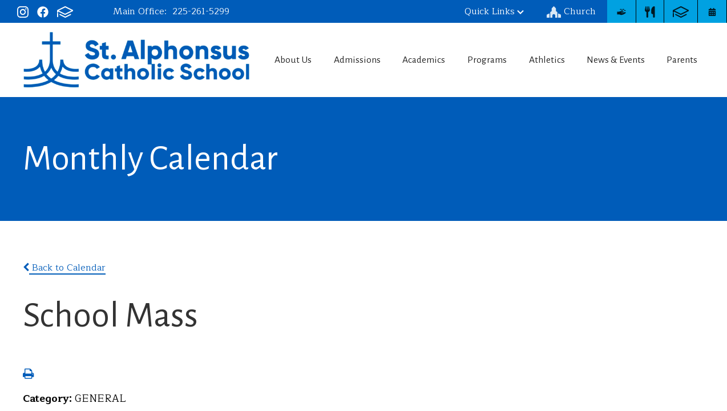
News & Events (618, 60)
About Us (286, 60)
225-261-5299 (200, 11)
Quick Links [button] (494, 11)
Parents (685, 60)
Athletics (547, 60)
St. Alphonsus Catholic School (130, 58)
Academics (421, 60)
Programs (485, 60)
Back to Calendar (64, 267)
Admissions (353, 60)
